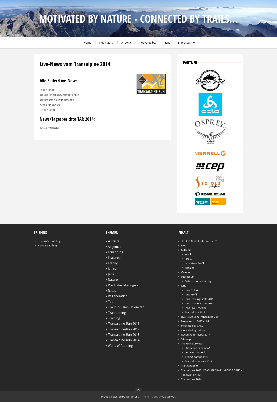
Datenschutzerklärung (198, 281)
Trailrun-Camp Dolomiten (126, 307)
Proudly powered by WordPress (120, 396)
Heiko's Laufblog (47, 245)
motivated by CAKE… (193, 325)
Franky (113, 263)
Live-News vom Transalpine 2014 (200, 317)
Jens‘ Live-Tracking (195, 308)
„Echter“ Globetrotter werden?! (199, 241)
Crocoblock (168, 396)
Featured (114, 258)
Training (114, 318)
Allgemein (115, 246)
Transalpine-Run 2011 (123, 323)
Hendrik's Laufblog (49, 241)
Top (111, 302)
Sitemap (186, 339)
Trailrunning (117, 313)
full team (186, 250)
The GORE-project (191, 343)
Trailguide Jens (189, 366)
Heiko (188, 259)
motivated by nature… (194, 330)
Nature (113, 279)
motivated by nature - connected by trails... (138, 19)
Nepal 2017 (106, 42)
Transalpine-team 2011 (198, 361)
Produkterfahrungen (123, 285)
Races (112, 290)
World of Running (120, 345)
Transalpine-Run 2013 (123, 334)
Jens (167, 42)
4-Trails (113, 241)
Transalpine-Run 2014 (123, 340)
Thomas (189, 267)
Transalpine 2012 (195, 312)
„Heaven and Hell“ (195, 352)
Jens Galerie (192, 290)
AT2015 (126, 42)
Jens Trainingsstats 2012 (199, 303)
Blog (183, 245)
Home (87, 42)
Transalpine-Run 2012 (123, 329)
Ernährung (115, 252)
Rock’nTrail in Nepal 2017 (195, 334)
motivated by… (148, 42)
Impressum (185, 42)
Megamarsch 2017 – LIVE (195, 321)
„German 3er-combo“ (197, 348)
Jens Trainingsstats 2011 (199, 299)
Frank (188, 254)
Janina (112, 268)
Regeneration (117, 296)
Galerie (185, 272)
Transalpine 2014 (191, 379)
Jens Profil (191, 294)
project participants (196, 357)
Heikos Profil (196, 263)
